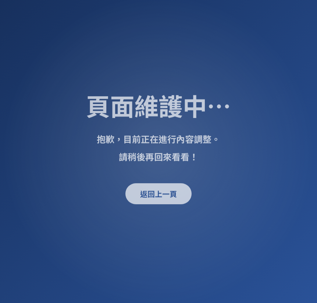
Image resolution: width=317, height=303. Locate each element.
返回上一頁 (158, 193)
